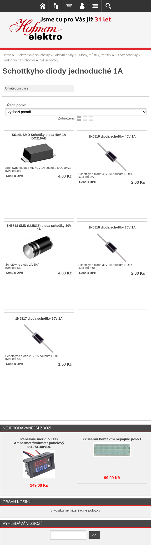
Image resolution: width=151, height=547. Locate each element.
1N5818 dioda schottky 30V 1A (112, 227)
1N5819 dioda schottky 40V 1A (112, 136)
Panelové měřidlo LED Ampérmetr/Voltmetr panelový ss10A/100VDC (39, 443)
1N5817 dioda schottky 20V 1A (38, 318)
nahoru (144, 540)
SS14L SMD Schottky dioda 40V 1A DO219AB (39, 136)
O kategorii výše (16, 88)
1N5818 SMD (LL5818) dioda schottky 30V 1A (39, 227)
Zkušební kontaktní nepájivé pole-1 (111, 439)
